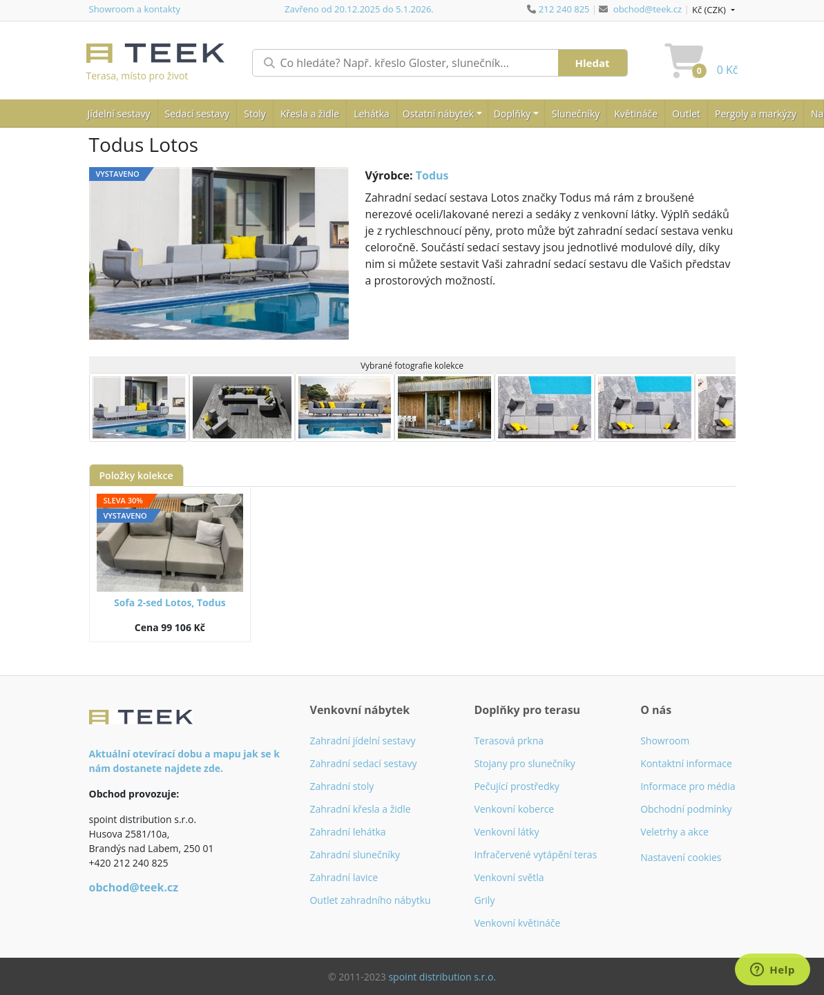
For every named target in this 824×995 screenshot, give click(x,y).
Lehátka (372, 113)
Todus (432, 175)
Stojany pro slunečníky (524, 763)
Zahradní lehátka (347, 831)
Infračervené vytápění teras (535, 854)
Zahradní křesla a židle (359, 808)
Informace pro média (687, 786)
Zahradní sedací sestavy (362, 763)
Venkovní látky (506, 831)
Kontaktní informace (686, 763)
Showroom (664, 740)
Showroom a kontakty (134, 9)
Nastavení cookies (680, 857)
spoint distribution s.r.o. (442, 976)
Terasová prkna (509, 740)
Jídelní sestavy (119, 113)
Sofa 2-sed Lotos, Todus (170, 602)
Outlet (686, 113)
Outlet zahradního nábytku (369, 900)
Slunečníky (576, 113)
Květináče (636, 113)
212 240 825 (564, 9)
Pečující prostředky (516, 786)
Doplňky (512, 113)
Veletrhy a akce (674, 831)
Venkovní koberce (514, 808)
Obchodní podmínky (686, 808)
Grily (484, 900)
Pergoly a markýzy (755, 113)
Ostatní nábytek (438, 113)
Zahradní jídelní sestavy (362, 740)
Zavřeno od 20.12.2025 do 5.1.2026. (359, 9)
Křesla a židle (309, 113)
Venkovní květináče (517, 922)
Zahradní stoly (341, 786)
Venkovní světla (509, 877)
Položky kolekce (136, 475)
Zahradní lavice (343, 877)
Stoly (255, 113)
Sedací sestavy (197, 113)
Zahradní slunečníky (354, 854)
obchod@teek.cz (647, 9)
